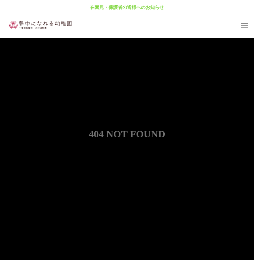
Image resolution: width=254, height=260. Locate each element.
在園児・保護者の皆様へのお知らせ (127, 7)
